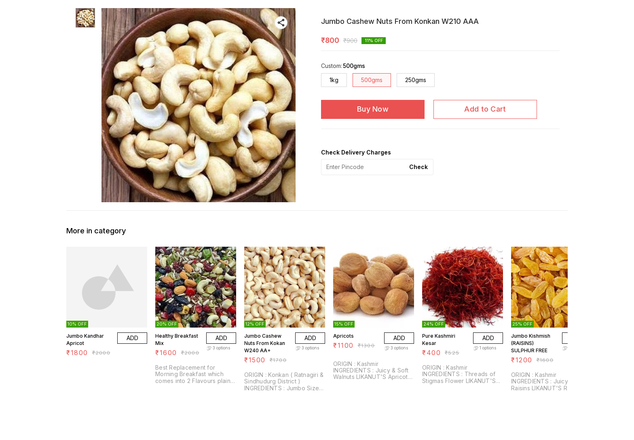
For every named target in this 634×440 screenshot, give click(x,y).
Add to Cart (485, 109)
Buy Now (373, 109)
